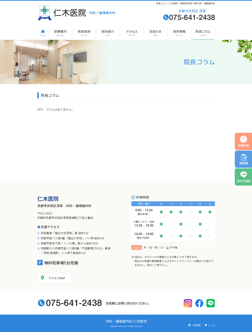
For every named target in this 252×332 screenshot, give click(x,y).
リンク (211, 325)
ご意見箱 (196, 325)
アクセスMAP (56, 278)
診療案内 (60, 32)
